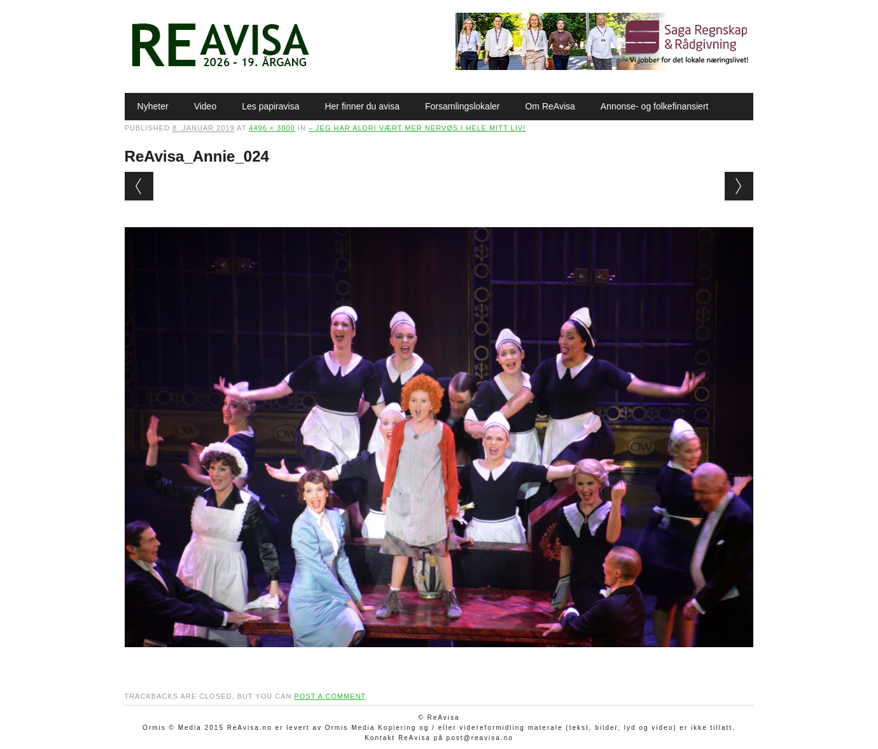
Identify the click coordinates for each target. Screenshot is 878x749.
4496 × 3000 (272, 128)
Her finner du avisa (362, 106)
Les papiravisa (270, 106)
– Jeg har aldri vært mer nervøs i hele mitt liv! (417, 128)
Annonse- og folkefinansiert (655, 106)
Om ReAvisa (550, 106)
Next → (739, 186)
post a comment (329, 696)
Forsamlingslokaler (462, 106)
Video (205, 106)
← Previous (139, 186)
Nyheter (153, 106)
